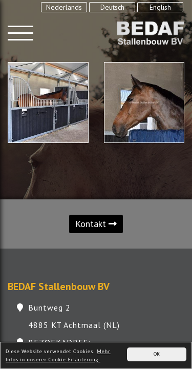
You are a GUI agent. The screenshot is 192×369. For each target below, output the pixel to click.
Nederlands (64, 7)
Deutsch (112, 7)
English (160, 7)
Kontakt (96, 224)
